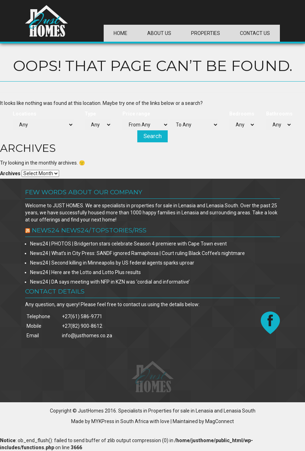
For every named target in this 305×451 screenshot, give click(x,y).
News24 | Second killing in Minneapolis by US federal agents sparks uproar (112, 263)
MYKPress (102, 421)
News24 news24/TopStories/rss (89, 230)
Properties (205, 33)
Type (90, 114)
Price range (136, 114)
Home (120, 33)
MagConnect (219, 421)
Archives (10, 173)
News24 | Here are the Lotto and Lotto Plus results (85, 272)
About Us (159, 33)
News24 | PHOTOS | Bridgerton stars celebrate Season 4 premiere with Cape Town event (128, 244)
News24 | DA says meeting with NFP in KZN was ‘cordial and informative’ (110, 282)
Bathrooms (279, 114)
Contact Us (255, 33)
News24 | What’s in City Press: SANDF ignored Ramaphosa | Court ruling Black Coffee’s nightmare (137, 253)
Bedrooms (241, 114)
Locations (24, 114)
